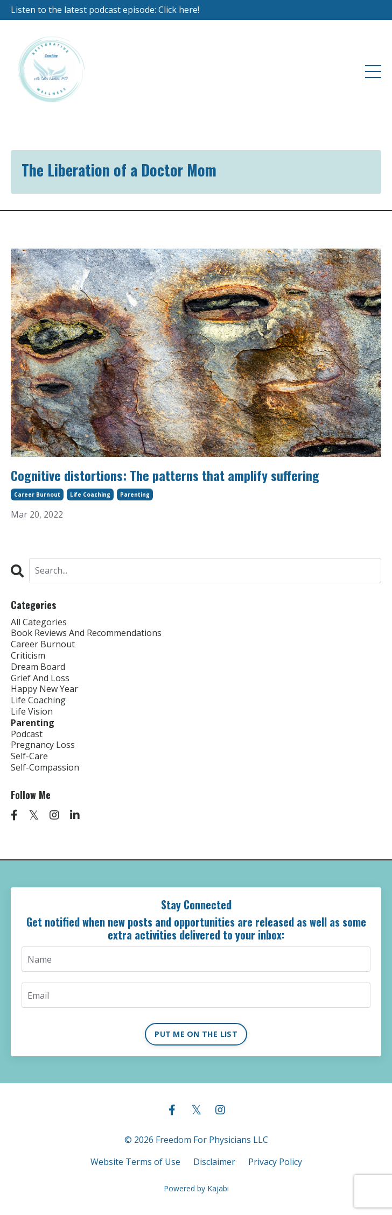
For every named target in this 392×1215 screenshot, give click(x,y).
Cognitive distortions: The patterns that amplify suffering (165, 475)
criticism (28, 655)
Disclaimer (214, 1162)
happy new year (44, 689)
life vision (32, 711)
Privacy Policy (275, 1162)
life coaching (90, 494)
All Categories (39, 622)
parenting (135, 494)
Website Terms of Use (135, 1162)
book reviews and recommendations (86, 633)
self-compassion (45, 767)
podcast (27, 734)
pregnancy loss (43, 745)
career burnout (37, 494)
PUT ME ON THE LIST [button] (196, 1034)
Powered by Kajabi (196, 1188)
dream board (38, 667)
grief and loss (40, 678)
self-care (29, 756)
